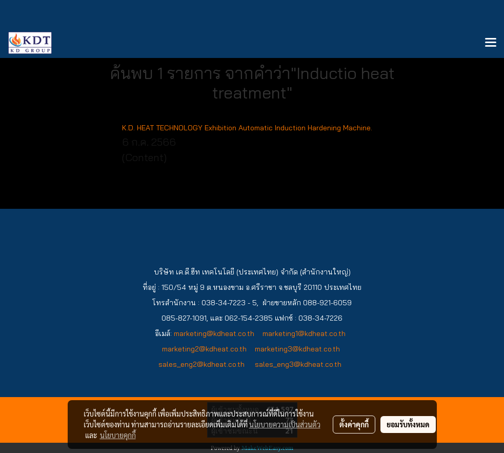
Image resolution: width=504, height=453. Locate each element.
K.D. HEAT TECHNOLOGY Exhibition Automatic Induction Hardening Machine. (247, 127)
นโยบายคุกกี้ (118, 435)
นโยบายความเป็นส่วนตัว (284, 424)
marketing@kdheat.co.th (214, 333)
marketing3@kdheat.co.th (297, 348)
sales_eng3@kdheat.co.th (299, 364)
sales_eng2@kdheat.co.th (201, 364)
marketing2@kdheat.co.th (204, 348)
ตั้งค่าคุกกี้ (354, 424)
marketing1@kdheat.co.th (305, 333)
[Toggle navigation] (490, 43)
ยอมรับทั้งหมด (408, 424)
